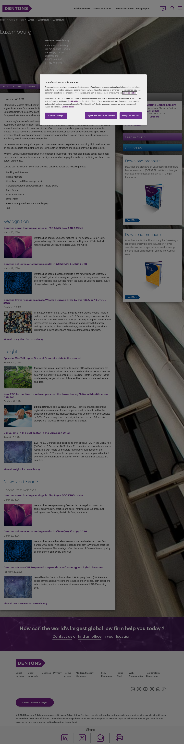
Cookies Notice (129, 93)
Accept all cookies (131, 116)
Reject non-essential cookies (101, 116)
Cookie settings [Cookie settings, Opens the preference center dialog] (55, 116)
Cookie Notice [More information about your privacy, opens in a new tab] (68, 107)
